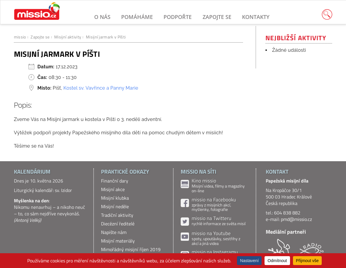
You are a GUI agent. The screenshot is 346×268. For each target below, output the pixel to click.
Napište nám (113, 232)
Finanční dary (114, 180)
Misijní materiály (118, 240)
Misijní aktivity (67, 37)
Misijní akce (113, 189)
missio (20, 37)
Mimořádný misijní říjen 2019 (131, 249)
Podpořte (178, 16)
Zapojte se (217, 16)
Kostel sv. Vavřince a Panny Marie (100, 88)
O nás (102, 16)
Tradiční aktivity (117, 215)
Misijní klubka (115, 197)
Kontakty (256, 16)
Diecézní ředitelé (117, 223)
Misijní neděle (115, 206)
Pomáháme (137, 16)
